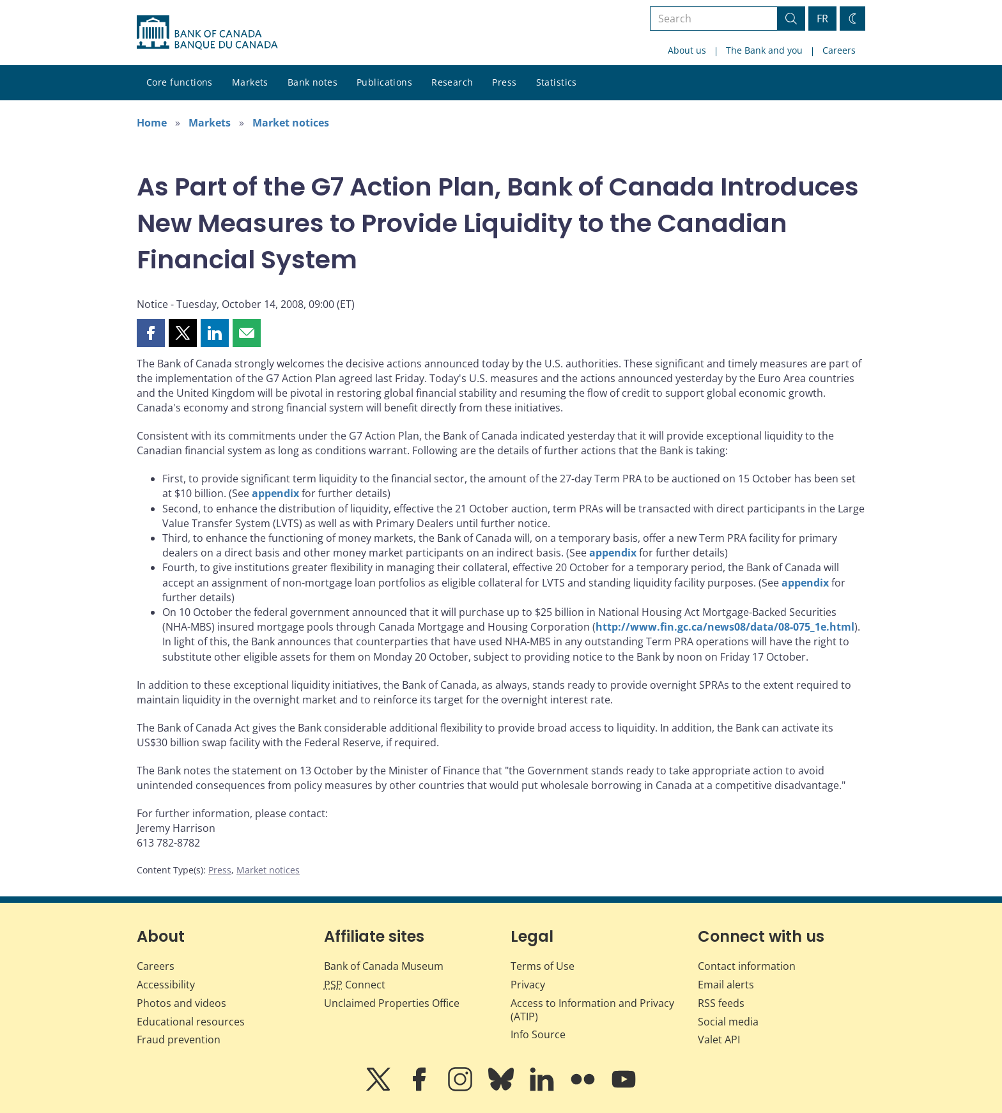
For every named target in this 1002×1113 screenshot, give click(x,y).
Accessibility (166, 985)
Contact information (747, 966)
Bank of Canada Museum (383, 966)
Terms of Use (542, 966)
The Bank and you (764, 50)
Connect (354, 985)
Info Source (538, 1034)
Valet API (719, 1039)
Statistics (556, 82)
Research (452, 82)
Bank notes (312, 82)
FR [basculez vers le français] (822, 19)
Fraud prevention (178, 1039)
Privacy (528, 985)
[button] (151, 333)
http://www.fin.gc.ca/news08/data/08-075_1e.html (725, 627)
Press (504, 82)
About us (687, 50)
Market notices (290, 123)
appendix (275, 493)
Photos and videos (181, 1003)
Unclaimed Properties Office (391, 1003)
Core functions (179, 82)
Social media (728, 1022)
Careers (839, 50)
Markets (250, 82)
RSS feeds (721, 1003)
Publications (384, 82)
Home (152, 123)
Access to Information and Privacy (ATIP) (592, 1010)
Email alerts (726, 985)
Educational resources (191, 1022)
